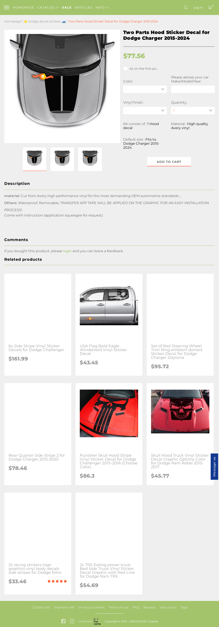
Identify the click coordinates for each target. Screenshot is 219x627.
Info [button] (102, 7)
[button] (34, 159)
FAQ (136, 607)
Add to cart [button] (169, 162)
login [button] (67, 251)
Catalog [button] (48, 7)
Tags (184, 607)
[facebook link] (63, 621)
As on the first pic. (140, 68)
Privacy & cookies (92, 607)
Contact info (41, 607)
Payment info (65, 607)
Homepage (23, 7)
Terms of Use (118, 607)
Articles (84, 7)
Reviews (149, 607)
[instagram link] (72, 621)
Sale (67, 7)
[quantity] (193, 110)
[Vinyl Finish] (145, 110)
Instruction (168, 607)
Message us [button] (214, 467)
